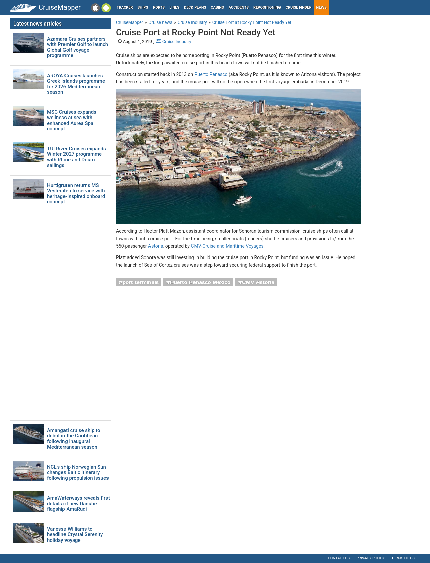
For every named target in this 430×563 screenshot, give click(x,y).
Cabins (217, 7)
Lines (174, 7)
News (321, 7)
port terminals (141, 282)
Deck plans (195, 7)
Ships (143, 7)
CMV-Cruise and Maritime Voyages (227, 246)
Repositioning (267, 7)
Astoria (155, 246)
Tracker (125, 7)
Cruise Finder (299, 7)
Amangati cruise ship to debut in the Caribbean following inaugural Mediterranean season (73, 439)
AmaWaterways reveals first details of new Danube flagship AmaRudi (78, 503)
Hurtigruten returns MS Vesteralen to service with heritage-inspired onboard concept (76, 194)
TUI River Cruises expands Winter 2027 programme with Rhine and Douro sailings (76, 157)
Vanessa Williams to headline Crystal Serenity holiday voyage (75, 534)
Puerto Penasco (211, 74)
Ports (159, 7)
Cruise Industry (173, 41)
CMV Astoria (258, 282)
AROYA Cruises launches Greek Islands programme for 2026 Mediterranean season (76, 84)
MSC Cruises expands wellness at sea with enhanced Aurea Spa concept (71, 120)
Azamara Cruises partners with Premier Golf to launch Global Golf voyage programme (77, 47)
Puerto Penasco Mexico (200, 282)
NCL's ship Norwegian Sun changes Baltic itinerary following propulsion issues (78, 472)
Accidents (239, 7)
